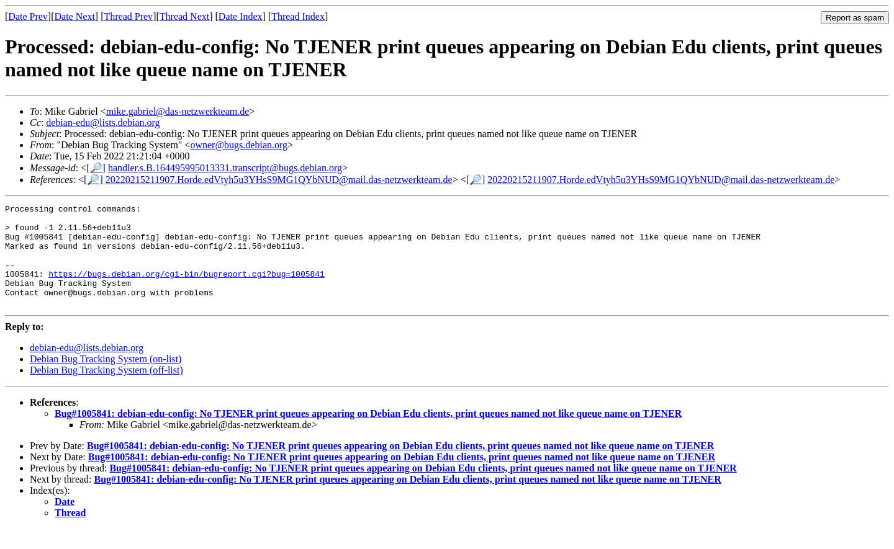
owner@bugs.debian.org (238, 145)
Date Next (75, 16)
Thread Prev (128, 16)
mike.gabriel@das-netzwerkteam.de (178, 111)
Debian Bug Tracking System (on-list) (105, 379)
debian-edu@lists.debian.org (103, 122)
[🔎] (96, 168)
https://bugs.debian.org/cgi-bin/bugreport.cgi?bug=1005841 (186, 288)
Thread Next (184, 16)
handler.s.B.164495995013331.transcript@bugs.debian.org (225, 168)
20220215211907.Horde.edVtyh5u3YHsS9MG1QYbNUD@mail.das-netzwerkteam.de (279, 179)
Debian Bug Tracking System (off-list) (106, 390)
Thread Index (298, 16)
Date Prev (28, 16)
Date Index (241, 16)
